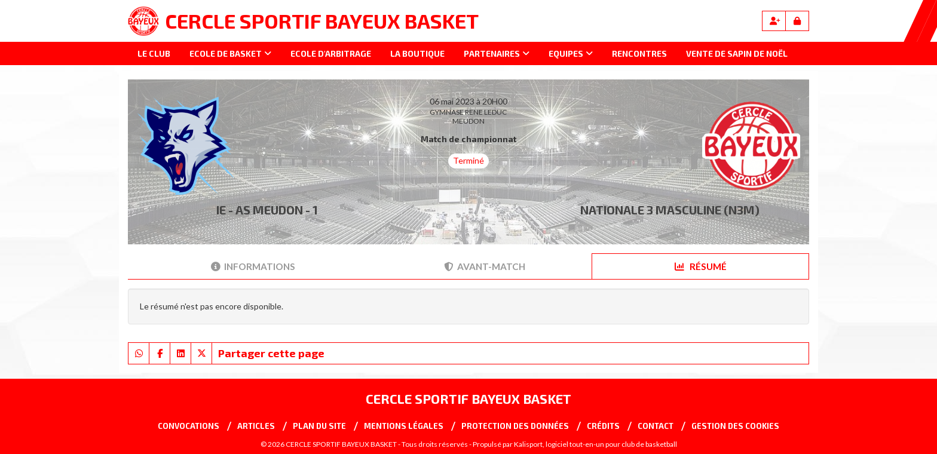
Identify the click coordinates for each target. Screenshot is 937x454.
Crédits (603, 426)
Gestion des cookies (735, 426)
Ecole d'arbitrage (330, 53)
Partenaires (496, 53)
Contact (655, 426)
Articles (256, 426)
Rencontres (639, 53)
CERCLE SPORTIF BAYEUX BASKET (322, 20)
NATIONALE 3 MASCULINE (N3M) (670, 210)
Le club (153, 53)
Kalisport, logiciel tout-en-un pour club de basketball (595, 444)
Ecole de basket (230, 53)
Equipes (571, 53)
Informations (253, 266)
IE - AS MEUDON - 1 (267, 210)
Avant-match (484, 266)
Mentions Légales (403, 426)
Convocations (188, 426)
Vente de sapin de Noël (737, 53)
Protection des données (515, 426)
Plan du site (319, 426)
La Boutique (417, 53)
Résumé (701, 266)
